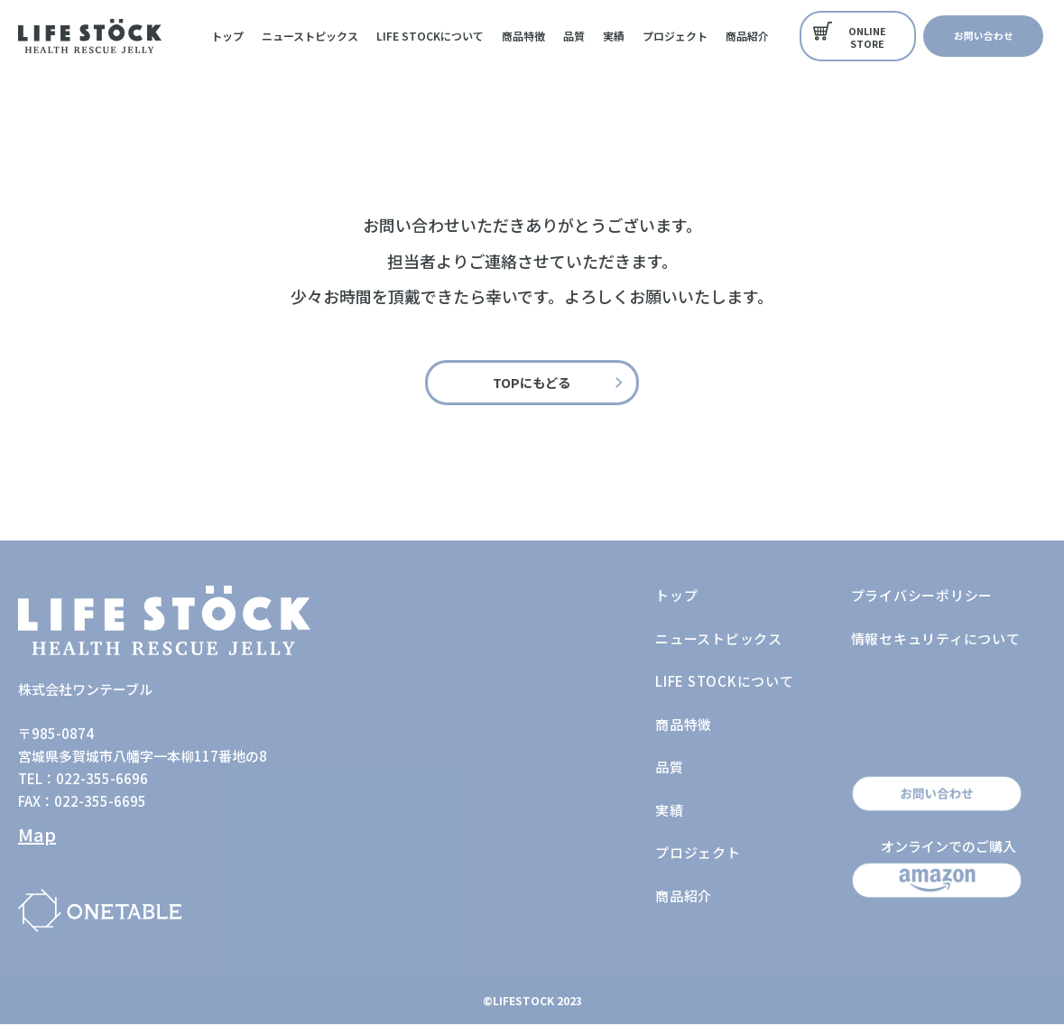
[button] (858, 36)
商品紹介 (747, 35)
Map (37, 836)
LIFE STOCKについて (430, 35)
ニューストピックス (310, 35)
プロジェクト (675, 35)
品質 (574, 35)
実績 (614, 35)
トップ (227, 35)
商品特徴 (523, 35)
